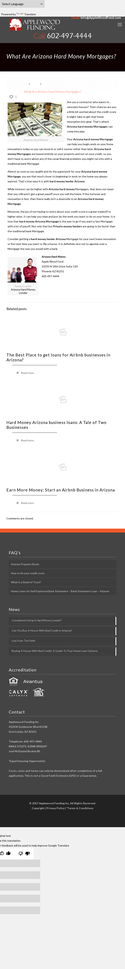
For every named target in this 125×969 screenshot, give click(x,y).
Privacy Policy (55, 808)
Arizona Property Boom (25, 564)
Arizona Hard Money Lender (23, 291)
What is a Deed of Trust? (26, 582)
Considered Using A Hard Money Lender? (37, 620)
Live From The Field (23, 640)
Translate (26, 14)
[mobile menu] (119, 24)
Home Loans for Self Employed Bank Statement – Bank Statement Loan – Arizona (60, 591)
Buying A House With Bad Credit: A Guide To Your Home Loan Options (55, 650)
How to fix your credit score (28, 573)
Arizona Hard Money (54, 256)
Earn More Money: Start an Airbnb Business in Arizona (60, 489)
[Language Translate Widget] (22, 4)
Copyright (38, 808)
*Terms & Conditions (79, 808)
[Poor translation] (24, 854)
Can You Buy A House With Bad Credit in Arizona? (42, 630)
